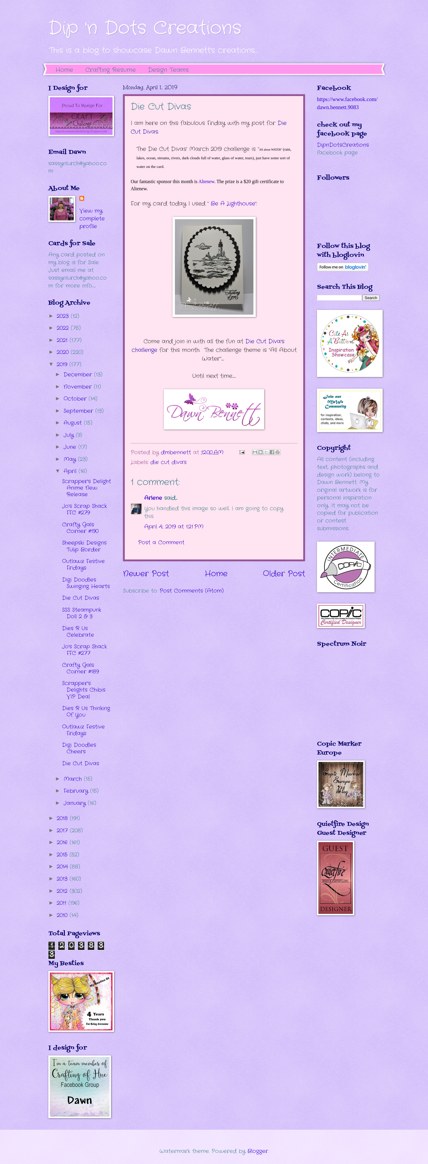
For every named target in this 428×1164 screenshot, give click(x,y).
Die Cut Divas (80, 598)
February (77, 791)
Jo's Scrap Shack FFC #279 (84, 509)
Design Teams (168, 70)
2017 (63, 830)
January (76, 803)
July (70, 435)
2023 (64, 316)
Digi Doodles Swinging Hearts (86, 583)
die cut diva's (168, 462)
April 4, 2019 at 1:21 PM (174, 527)
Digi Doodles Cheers (79, 748)
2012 (63, 891)
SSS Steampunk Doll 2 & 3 (81, 613)
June (71, 447)
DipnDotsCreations (343, 145)
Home (64, 70)
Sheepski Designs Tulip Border (84, 546)
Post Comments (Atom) (192, 591)
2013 (63, 879)
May (71, 459)
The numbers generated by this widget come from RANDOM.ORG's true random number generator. (341, 698)
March (74, 779)
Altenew (206, 181)
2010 (63, 915)
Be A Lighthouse (233, 204)
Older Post (284, 573)
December (79, 374)
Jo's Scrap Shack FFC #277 (84, 650)
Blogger (257, 1151)
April (71, 471)
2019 (63, 364)
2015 (63, 855)
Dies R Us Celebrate (78, 631)
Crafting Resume (110, 70)
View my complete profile (92, 218)
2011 (62, 903)
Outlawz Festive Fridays (83, 564)
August (74, 423)
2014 (63, 867)
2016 (63, 842)
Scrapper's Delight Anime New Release (86, 487)
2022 (64, 328)
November (79, 387)
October (76, 399)
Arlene (153, 498)
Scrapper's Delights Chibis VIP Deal (83, 689)
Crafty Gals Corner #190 (80, 528)
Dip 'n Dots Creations (144, 28)
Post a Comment (161, 542)
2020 (64, 352)
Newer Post (146, 573)
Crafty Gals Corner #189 (80, 668)
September (79, 411)
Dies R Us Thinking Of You (86, 711)
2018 (63, 818)
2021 (63, 340)
